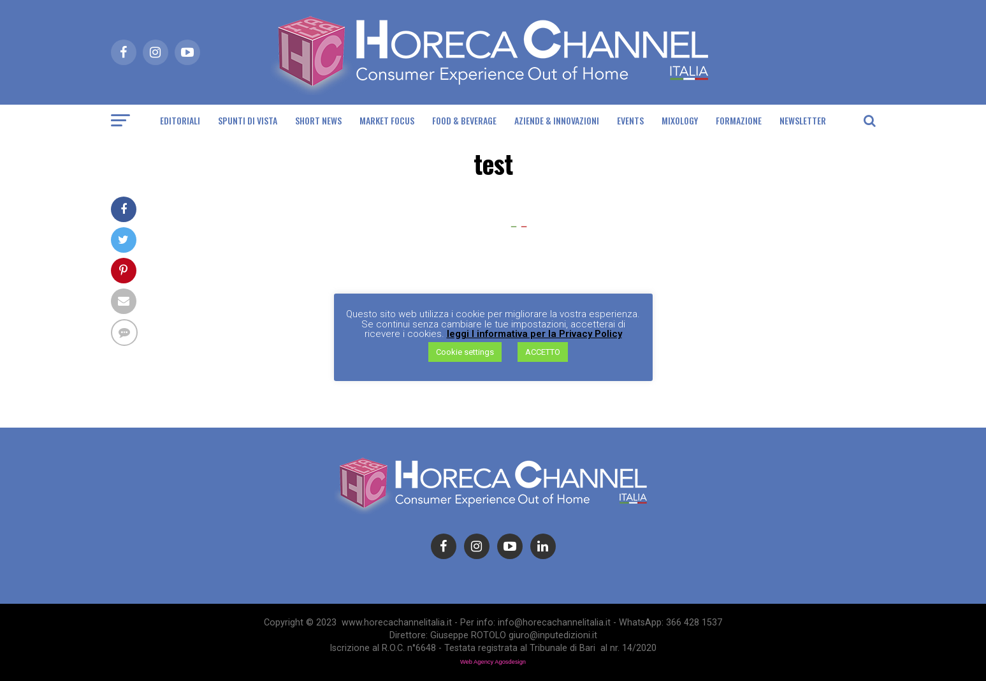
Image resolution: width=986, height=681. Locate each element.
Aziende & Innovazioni (556, 120)
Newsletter (802, 120)
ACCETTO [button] (542, 352)
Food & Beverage (464, 120)
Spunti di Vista (247, 120)
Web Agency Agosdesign (493, 662)
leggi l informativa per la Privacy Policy (534, 334)
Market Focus (386, 120)
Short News (318, 120)
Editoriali (180, 120)
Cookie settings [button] (465, 352)
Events (630, 120)
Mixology (680, 120)
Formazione (739, 120)
